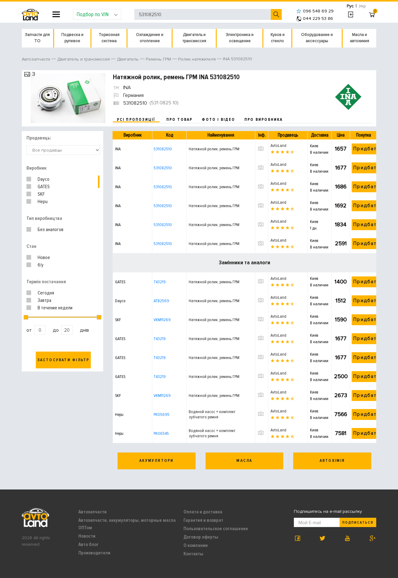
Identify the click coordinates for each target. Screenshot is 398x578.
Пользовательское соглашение (215, 528)
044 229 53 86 (314, 18)
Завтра (44, 300)
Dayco (43, 179)
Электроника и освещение (239, 37)
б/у (41, 265)
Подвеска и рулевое (72, 37)
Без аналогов (50, 229)
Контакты (193, 554)
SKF (41, 194)
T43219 (160, 281)
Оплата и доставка (202, 512)
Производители (94, 553)
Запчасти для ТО (37, 37)
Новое (44, 257)
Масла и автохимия (359, 37)
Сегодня (46, 293)
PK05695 (161, 414)
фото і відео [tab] (218, 119)
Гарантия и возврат (203, 520)
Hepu (43, 201)
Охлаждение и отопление (149, 37)
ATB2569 (161, 300)
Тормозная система (109, 37)
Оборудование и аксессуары (317, 37)
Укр (362, 6)
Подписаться (357, 522)
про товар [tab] (179, 119)
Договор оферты (200, 537)
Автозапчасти (92, 512)
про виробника (263, 119)
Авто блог (88, 544)
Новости (86, 536)
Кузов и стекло (278, 37)
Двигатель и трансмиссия (194, 37)
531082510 (163, 149)
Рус (350, 6)
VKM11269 (162, 319)
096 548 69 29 (315, 11)
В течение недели (55, 308)
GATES (44, 187)
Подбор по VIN (97, 14)
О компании (195, 545)
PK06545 (161, 433)
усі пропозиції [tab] (136, 119)
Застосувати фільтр (63, 359)
